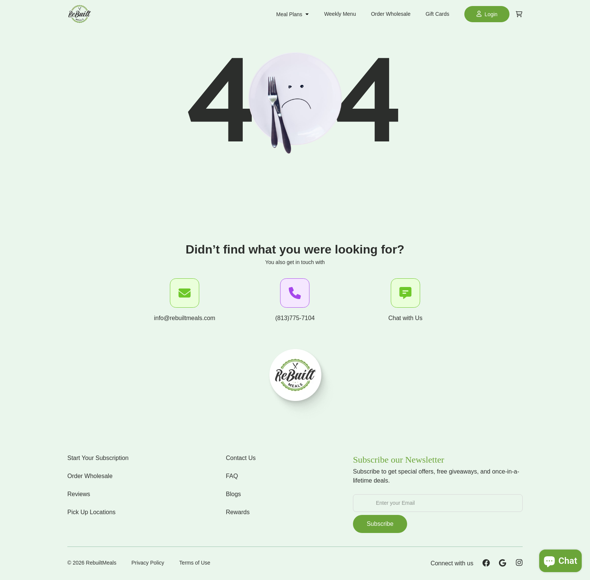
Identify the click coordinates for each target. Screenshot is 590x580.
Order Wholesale (391, 14)
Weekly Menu (340, 14)
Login (486, 14)
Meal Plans (292, 14)
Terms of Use (194, 563)
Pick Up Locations (91, 512)
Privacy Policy (147, 563)
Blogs (233, 494)
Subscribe (379, 524)
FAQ (232, 476)
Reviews (78, 494)
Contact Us (240, 458)
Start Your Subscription (98, 458)
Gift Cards (437, 14)
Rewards (237, 512)
